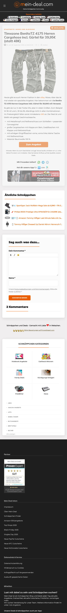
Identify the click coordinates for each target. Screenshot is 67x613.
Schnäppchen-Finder (12, 516)
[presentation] (10, 255)
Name (12, 278)
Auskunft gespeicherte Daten (16, 577)
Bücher (10, 431)
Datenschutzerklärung (13, 563)
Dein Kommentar (17, 251)
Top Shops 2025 (10, 525)
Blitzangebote (13, 421)
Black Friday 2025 (11, 530)
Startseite (9, 29)
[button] (10, 255)
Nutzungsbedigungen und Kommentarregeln (32, 289)
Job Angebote (15, 605)
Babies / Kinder (13, 417)
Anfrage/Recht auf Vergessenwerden (19, 573)
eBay (43, 98)
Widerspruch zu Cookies (14, 568)
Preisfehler (44, 598)
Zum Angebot (33, 144)
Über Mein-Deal (10, 512)
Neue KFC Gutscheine (13, 544)
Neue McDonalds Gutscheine (15, 548)
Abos (10, 403)
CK (6, 45)
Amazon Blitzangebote (13, 521)
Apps (9, 412)
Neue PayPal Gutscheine (14, 539)
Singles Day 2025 (11, 535)
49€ (42, 114)
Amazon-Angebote (14, 408)
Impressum (8, 507)
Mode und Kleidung (25, 29)
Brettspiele (12, 426)
